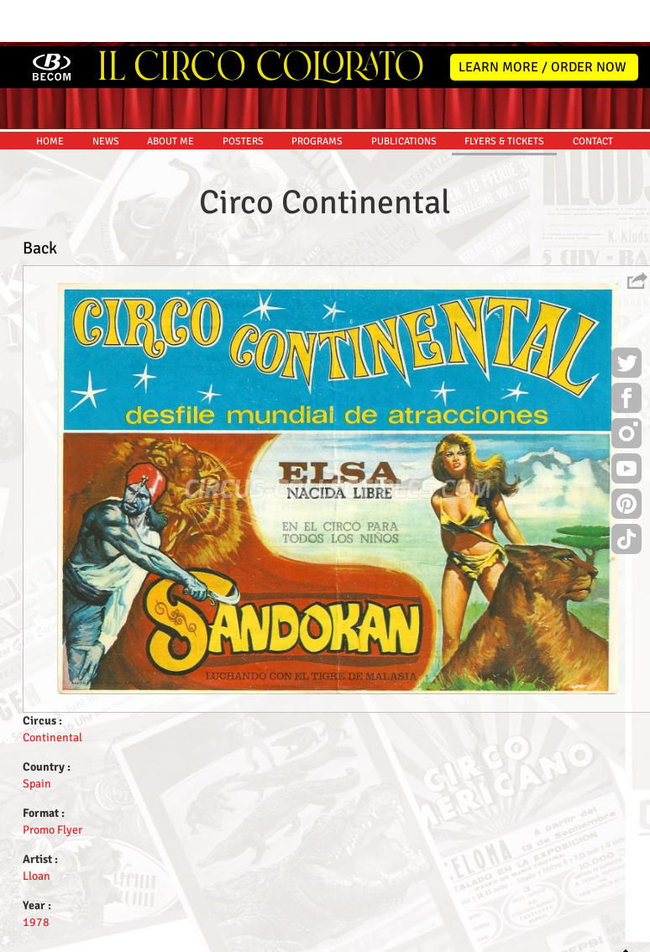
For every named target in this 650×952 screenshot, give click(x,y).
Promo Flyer (52, 784)
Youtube (626, 424)
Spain (37, 737)
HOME (50, 95)
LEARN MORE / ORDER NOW (542, 21)
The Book (376, 936)
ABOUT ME (170, 95)
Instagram (626, 389)
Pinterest (626, 460)
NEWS (105, 95)
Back (40, 201)
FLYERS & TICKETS (504, 95)
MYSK (602, 931)
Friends (328, 936)
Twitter (626, 319)
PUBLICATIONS (404, 95)
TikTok (626, 495)
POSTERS (243, 95)
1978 (36, 876)
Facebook (626, 354)
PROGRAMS (317, 95)
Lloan (36, 830)
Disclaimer (277, 936)
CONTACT (593, 95)
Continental (52, 691)
